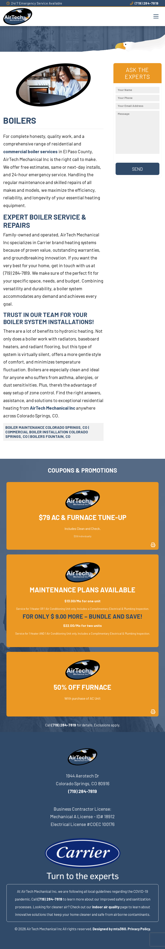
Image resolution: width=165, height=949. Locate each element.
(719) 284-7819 (144, 3)
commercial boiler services (30, 151)
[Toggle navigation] (156, 16)
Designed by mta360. (110, 929)
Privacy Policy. (139, 929)
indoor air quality (105, 907)
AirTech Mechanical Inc (52, 408)
